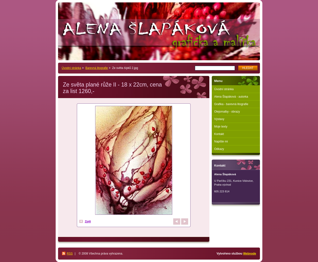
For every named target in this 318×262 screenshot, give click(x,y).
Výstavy (219, 119)
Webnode (249, 253)
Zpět (88, 221)
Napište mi (221, 141)
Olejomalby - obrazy (227, 111)
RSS (70, 253)
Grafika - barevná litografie (231, 104)
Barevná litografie (96, 68)
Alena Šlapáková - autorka (231, 96)
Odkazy (219, 149)
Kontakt (219, 134)
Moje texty (220, 126)
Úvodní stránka (71, 68)
